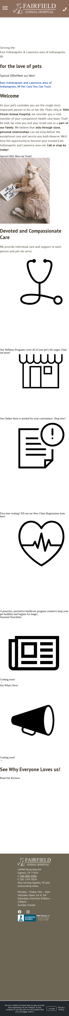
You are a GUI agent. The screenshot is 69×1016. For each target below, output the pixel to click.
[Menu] (5, 8)
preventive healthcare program (30, 611)
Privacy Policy (61, 1008)
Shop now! (60, 418)
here (2, 516)
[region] (25, 191)
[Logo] (34, 9)
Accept (51, 1008)
